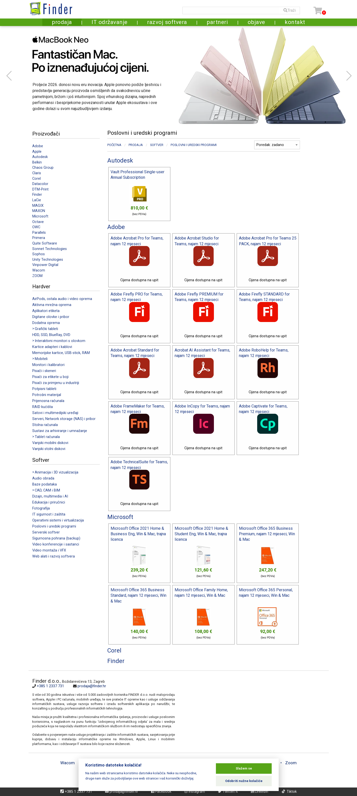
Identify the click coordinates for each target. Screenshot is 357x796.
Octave (38, 222)
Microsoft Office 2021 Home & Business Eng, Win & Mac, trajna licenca (138, 534)
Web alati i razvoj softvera (53, 556)
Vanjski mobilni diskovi (50, 443)
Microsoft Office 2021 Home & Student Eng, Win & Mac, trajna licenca (201, 534)
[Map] (250, 712)
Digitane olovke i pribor (50, 317)
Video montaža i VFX (49, 550)
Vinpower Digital (45, 265)
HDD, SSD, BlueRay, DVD (51, 335)
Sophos (38, 254)
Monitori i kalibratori (48, 365)
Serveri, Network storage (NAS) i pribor (64, 419)
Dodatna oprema (46, 323)
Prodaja (136, 145)
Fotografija (41, 508)
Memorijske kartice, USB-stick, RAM (61, 353)
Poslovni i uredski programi (54, 526)
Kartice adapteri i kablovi (52, 347)
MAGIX (38, 206)
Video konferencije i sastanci (55, 544)
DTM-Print (40, 189)
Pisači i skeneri (44, 371)
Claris (36, 173)
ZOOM (37, 276)
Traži (289, 10)
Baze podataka (44, 484)
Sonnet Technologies (49, 249)
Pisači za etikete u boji (50, 377)
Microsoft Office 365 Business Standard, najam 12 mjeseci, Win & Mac (138, 596)
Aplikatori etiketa (46, 311)
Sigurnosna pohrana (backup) (56, 538)
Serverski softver (46, 532)
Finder (37, 194)
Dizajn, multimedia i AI (50, 496)
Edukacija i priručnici (48, 502)
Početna (114, 145)
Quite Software (44, 243)
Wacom (38, 270)
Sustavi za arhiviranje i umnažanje (59, 431)
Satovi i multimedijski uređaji (55, 413)
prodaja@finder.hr (92, 686)
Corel (36, 178)
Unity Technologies (47, 260)
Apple (37, 152)
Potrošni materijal (46, 395)
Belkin (37, 162)
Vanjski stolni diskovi (48, 449)
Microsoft (40, 216)
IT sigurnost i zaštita (48, 514)
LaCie (36, 200)
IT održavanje (110, 22)
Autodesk (40, 157)
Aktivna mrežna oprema (51, 305)
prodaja (62, 22)
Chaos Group (43, 168)
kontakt (295, 22)
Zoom (291, 762)
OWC (36, 227)
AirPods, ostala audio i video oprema (62, 299)
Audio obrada (43, 478)
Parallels (39, 232)
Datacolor (40, 184)
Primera (38, 238)
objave (256, 22)
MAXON (38, 211)
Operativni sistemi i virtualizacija (58, 520)
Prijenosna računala (48, 401)
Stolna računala (45, 425)
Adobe (37, 146)
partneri (217, 22)
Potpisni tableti (44, 389)
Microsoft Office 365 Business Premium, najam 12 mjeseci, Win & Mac (267, 534)
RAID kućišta (42, 407)
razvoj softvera (167, 22)
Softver (156, 145)
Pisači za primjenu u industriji (55, 383)
